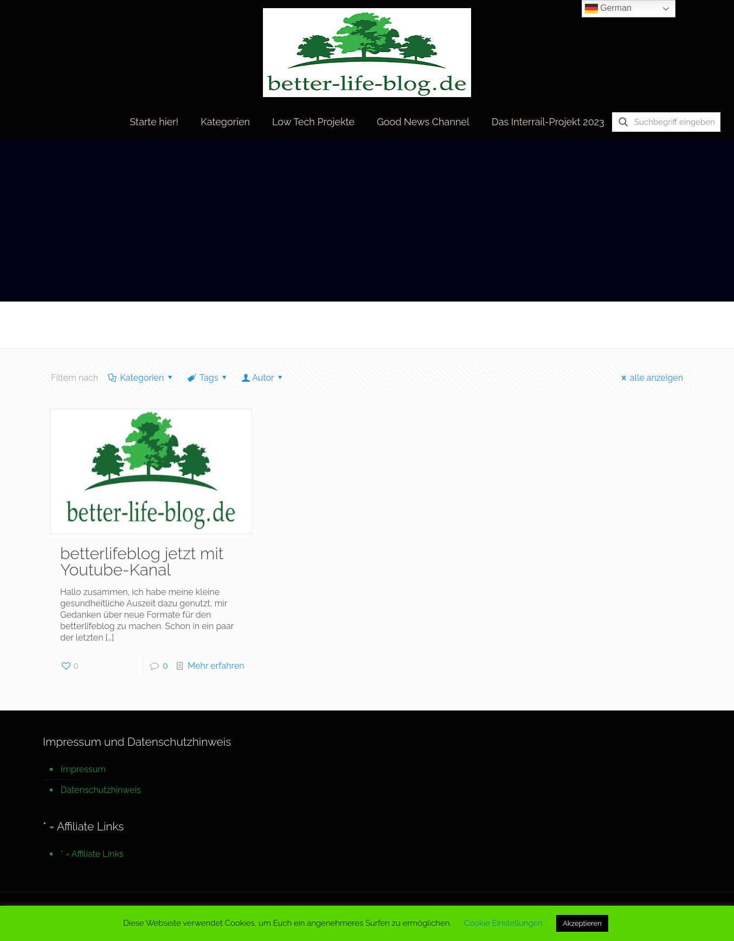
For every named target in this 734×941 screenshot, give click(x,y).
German (608, 8)
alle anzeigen (650, 378)
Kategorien (141, 378)
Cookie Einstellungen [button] (503, 923)
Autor (263, 378)
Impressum (83, 769)
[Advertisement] (367, 220)
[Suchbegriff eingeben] (666, 122)
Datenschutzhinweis (101, 790)
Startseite (575, 324)
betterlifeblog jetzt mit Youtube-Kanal (141, 561)
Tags (208, 378)
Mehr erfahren (216, 666)
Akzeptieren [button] (582, 923)
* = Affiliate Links (92, 854)
